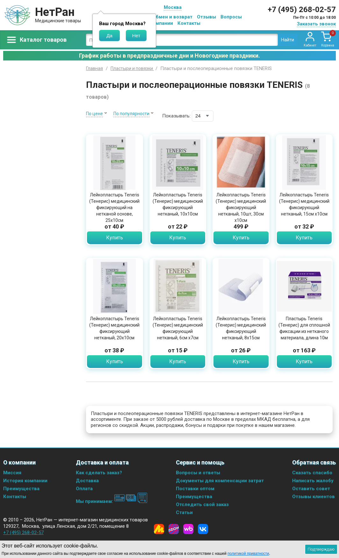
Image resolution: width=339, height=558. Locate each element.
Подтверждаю (321, 549)
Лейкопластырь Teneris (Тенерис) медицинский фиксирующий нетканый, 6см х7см (178, 328)
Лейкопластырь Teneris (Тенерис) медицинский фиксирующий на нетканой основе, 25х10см (114, 207)
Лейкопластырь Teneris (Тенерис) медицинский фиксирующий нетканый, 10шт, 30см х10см (241, 207)
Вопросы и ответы (198, 473)
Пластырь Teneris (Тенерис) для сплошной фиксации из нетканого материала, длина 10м (304, 328)
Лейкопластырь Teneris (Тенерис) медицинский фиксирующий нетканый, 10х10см (178, 204)
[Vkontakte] (203, 529)
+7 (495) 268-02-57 (302, 9)
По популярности (131, 113)
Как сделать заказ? (99, 473)
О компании (159, 23)
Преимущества (21, 488)
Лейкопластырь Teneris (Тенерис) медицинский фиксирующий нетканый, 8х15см (241, 328)
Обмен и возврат (172, 17)
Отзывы (206, 17)
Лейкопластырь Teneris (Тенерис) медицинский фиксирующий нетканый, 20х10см (114, 328)
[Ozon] (174, 529)
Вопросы (231, 17)
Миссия (12, 473)
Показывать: (176, 116)
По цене (94, 113)
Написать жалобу (313, 481)
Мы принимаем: (112, 501)
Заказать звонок (316, 24)
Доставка (87, 481)
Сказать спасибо (312, 473)
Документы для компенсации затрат (220, 481)
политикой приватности (248, 553)
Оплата (84, 488)
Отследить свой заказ (202, 504)
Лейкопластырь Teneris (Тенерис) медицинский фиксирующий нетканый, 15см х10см (304, 204)
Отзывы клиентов (313, 496)
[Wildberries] (188, 529)
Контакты (188, 23)
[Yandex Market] (159, 529)
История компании (25, 481)
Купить (114, 238)
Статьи (184, 512)
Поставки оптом (195, 488)
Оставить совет (311, 488)
